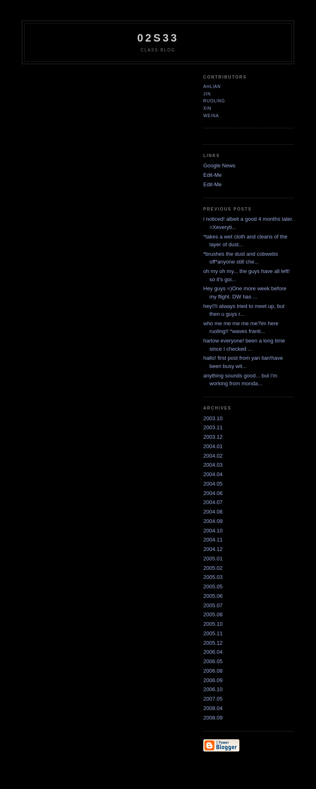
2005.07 (213, 605)
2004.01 (213, 446)
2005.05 (213, 586)
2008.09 (213, 718)
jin (207, 94)
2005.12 (213, 643)
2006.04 (213, 652)
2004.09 (213, 521)
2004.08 (213, 512)
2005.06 (213, 596)
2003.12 (213, 437)
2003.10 (213, 418)
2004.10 (213, 531)
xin (207, 108)
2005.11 (213, 633)
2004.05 (213, 484)
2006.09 (213, 680)
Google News (219, 165)
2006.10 (213, 689)
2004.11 (213, 540)
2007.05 (213, 699)
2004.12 (213, 549)
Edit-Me (212, 175)
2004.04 (213, 474)
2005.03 (213, 577)
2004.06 (213, 493)
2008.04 (213, 708)
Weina (211, 115)
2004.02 (213, 456)
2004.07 (213, 502)
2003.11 (213, 427)
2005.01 (213, 558)
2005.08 (213, 614)
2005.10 (213, 624)
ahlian (212, 86)
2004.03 (213, 465)
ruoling (214, 101)
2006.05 (213, 661)
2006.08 (213, 671)
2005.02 (213, 568)
